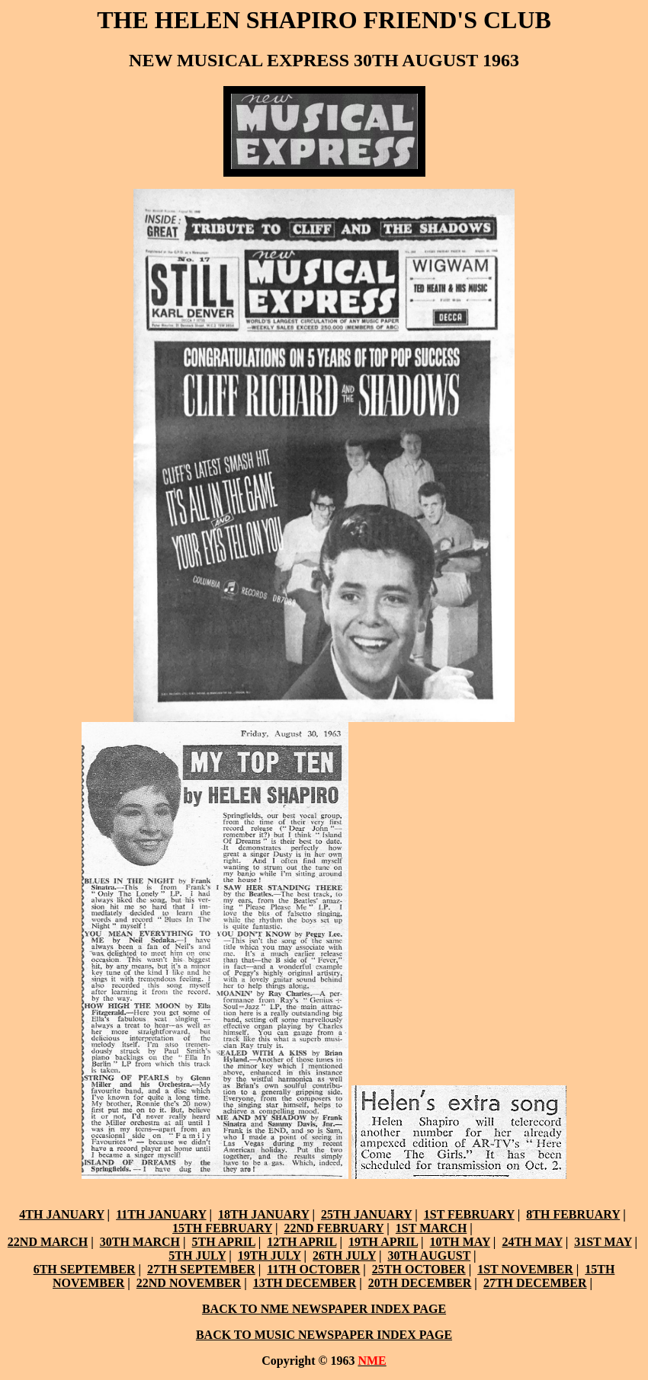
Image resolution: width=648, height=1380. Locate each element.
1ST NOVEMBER (525, 1269)
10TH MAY (460, 1241)
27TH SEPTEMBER (201, 1269)
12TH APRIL (301, 1241)
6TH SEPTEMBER (85, 1269)
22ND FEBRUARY (333, 1228)
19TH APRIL (383, 1241)
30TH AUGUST (428, 1255)
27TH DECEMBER (535, 1282)
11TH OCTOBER (313, 1269)
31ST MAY (602, 1241)
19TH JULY (269, 1255)
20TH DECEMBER (420, 1282)
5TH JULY (197, 1255)
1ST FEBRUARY (469, 1214)
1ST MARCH (431, 1228)
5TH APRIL (223, 1241)
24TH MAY (532, 1241)
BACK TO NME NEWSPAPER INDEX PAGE (324, 1308)
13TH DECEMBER (305, 1282)
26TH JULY (344, 1255)
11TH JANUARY (161, 1214)
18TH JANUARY (263, 1214)
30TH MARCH (140, 1241)
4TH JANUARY (61, 1214)
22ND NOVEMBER (188, 1282)
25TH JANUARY (366, 1214)
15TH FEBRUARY (222, 1228)
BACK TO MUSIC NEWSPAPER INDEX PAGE (324, 1334)
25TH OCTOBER (419, 1269)
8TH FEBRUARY (573, 1214)
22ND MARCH (48, 1241)
